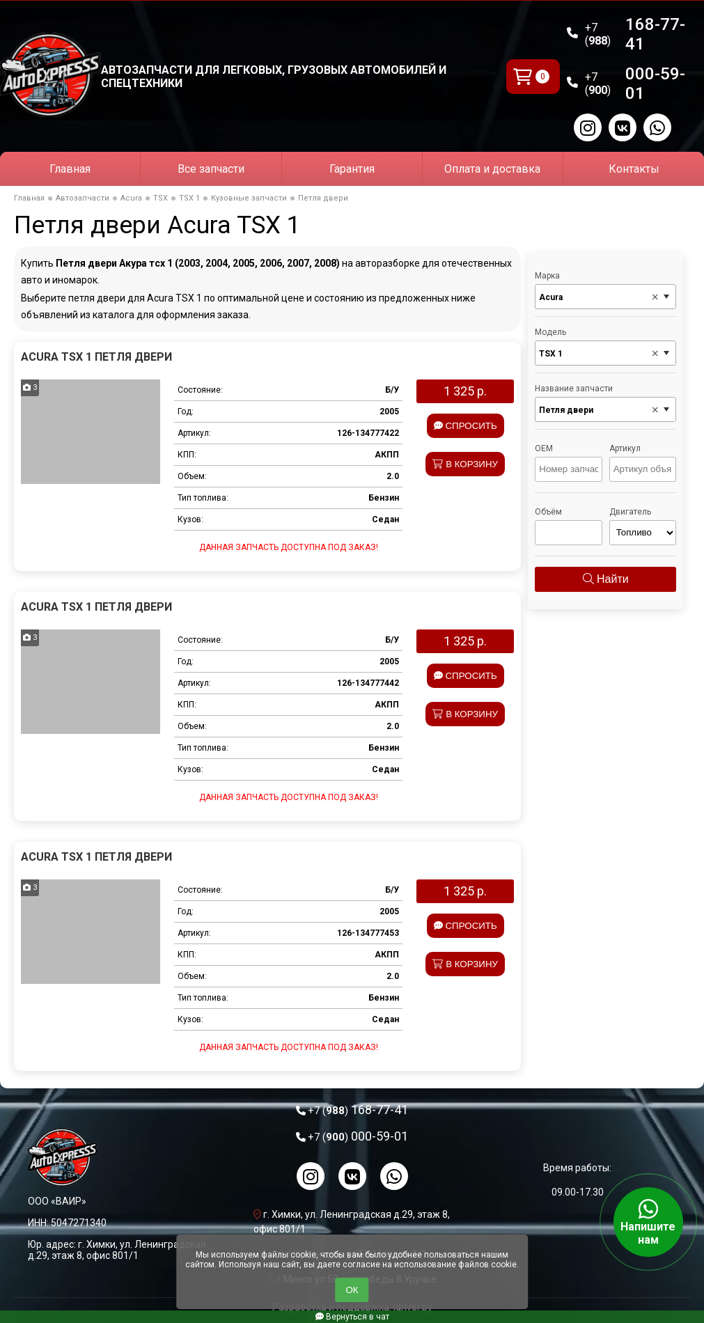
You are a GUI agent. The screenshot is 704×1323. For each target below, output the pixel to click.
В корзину (465, 464)
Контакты (634, 168)
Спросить (465, 426)
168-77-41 (635, 34)
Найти (606, 579)
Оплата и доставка (492, 168)
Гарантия (352, 168)
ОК (351, 1290)
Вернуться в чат (352, 1317)
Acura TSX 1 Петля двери (96, 356)
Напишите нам (648, 1222)
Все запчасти (211, 168)
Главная (70, 168)
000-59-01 (635, 83)
